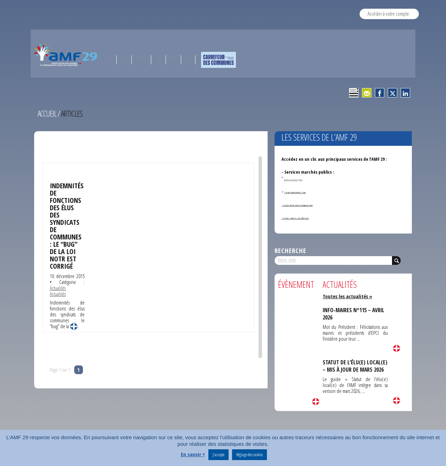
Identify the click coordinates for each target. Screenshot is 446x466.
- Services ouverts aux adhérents (313, 217)
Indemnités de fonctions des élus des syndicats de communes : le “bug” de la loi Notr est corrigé (67, 224)
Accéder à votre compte (388, 13)
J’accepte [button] (218, 454)
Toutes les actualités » (349, 296)
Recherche (290, 250)
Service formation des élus (310, 191)
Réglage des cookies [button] (249, 454)
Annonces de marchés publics (304, 178)
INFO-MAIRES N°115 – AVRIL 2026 (355, 313)
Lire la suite (73, 324)
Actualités (58, 285)
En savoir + (193, 454)
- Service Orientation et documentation (320, 204)
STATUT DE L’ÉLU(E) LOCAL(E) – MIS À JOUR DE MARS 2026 (352, 369)
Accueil (47, 113)
